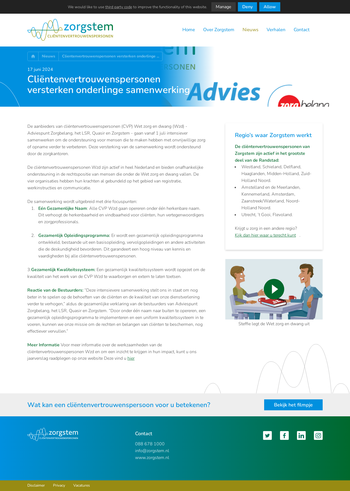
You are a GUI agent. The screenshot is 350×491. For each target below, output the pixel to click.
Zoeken (320, 30)
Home (188, 30)
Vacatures (81, 485)
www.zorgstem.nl (152, 458)
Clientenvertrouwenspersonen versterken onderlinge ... (110, 56)
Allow (270, 7)
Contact (302, 30)
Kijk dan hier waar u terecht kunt (265, 235)
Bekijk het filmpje (293, 405)
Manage (223, 7)
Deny (247, 7)
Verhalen (276, 30)
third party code (118, 7)
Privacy (59, 485)
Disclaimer (36, 485)
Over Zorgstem (218, 30)
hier (131, 358)
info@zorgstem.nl (152, 451)
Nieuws (250, 30)
